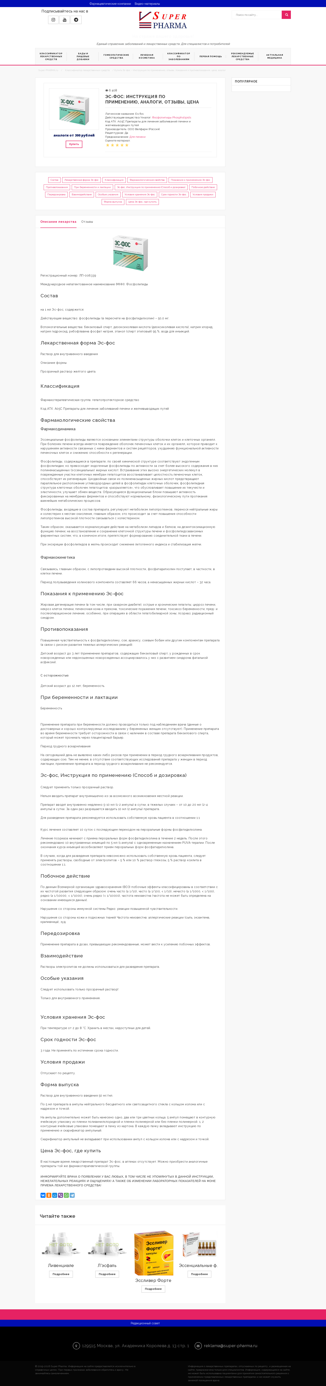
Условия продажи (203, 194)
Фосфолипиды (162, 117)
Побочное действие (203, 187)
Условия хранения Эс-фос (140, 194)
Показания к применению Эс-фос (190, 179)
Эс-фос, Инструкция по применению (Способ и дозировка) (151, 187)
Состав (54, 179)
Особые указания (108, 194)
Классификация (114, 179)
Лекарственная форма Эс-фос (81, 179)
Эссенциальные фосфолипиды (211, 1265)
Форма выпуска (113, 201)
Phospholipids (181, 117)
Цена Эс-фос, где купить (142, 201)
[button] (53, 20)
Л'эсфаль (107, 1265)
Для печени (138, 136)
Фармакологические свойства (147, 179)
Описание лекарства (58, 221)
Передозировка (56, 194)
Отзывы (87, 221)
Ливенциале (61, 1265)
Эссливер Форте (153, 1280)
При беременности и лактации (92, 187)
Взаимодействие (82, 194)
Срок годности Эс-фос (173, 194)
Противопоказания (57, 187)
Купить (74, 144)
